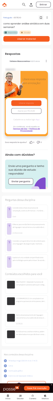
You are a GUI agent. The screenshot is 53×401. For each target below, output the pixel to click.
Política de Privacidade (30, 129)
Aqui (37, 119)
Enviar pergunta (21, 181)
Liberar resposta (26, 103)
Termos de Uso (20, 128)
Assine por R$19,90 (26, 110)
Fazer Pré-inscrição (36, 388)
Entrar (43, 4)
